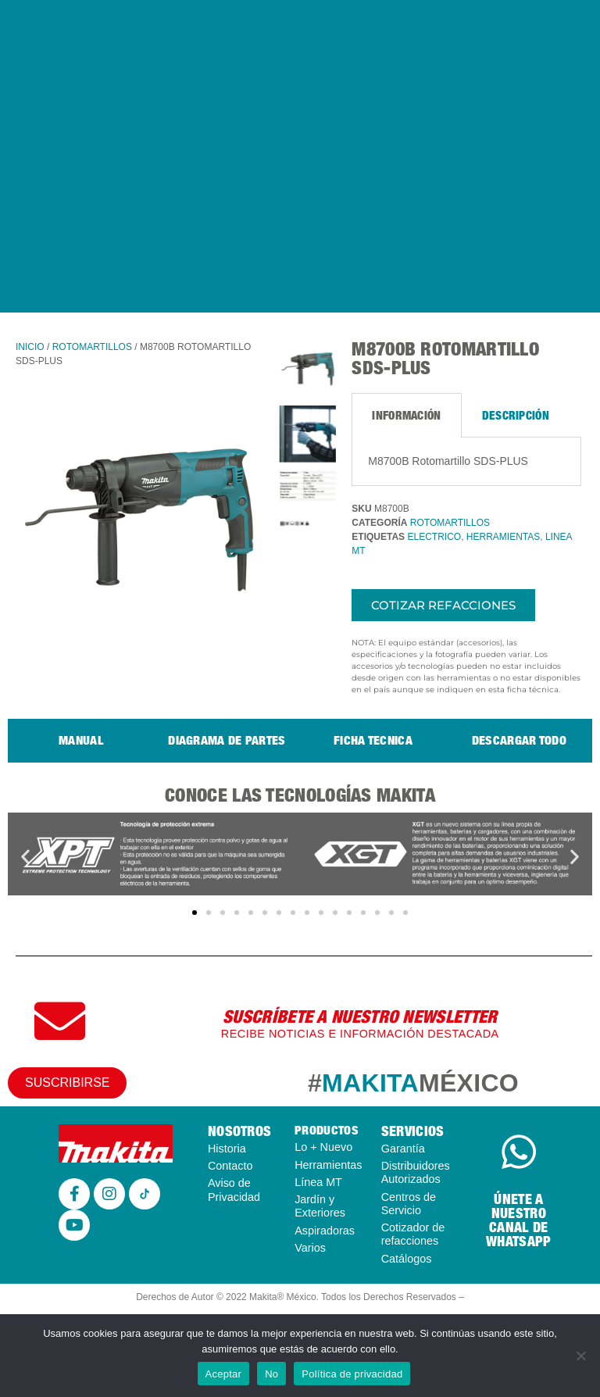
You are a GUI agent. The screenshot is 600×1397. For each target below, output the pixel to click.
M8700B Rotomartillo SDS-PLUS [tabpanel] (448, 461)
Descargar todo (519, 740)
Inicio (30, 346)
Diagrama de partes (226, 740)
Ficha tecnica (373, 740)
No (271, 1374)
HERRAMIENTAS (503, 536)
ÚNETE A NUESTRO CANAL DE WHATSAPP (518, 1220)
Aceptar (223, 1374)
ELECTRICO (434, 536)
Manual (81, 740)
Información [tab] (406, 415)
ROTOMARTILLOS (92, 346)
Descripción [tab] (515, 415)
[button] (25, 856)
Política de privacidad (352, 1374)
